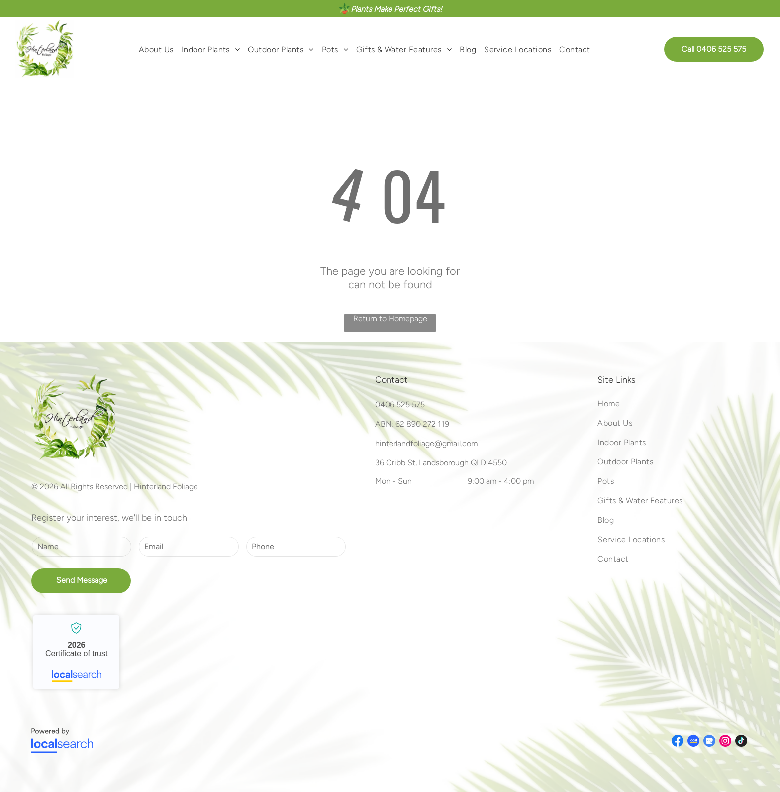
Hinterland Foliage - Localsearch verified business (76, 652)
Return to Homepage (390, 318)
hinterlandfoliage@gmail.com (426, 443)
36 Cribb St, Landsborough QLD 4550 (441, 462)
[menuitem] (156, 49)
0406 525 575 (400, 404)
